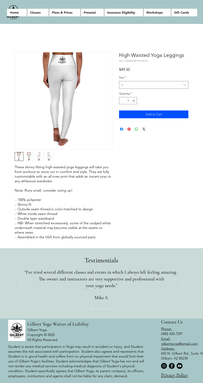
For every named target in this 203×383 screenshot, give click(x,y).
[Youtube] (180, 366)
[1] (92, 308)
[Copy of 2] (103, 308)
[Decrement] (122, 100)
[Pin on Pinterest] (129, 129)
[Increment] (134, 100)
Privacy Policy (174, 375)
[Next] (181, 283)
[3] (99, 308)
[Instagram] (164, 366)
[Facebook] (172, 366)
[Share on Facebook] (121, 129)
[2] (96, 308)
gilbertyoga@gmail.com (179, 344)
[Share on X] (144, 129)
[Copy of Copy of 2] (110, 308)
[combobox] (153, 85)
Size (122, 77)
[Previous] (21, 283)
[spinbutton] (128, 100)
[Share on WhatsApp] (136, 129)
